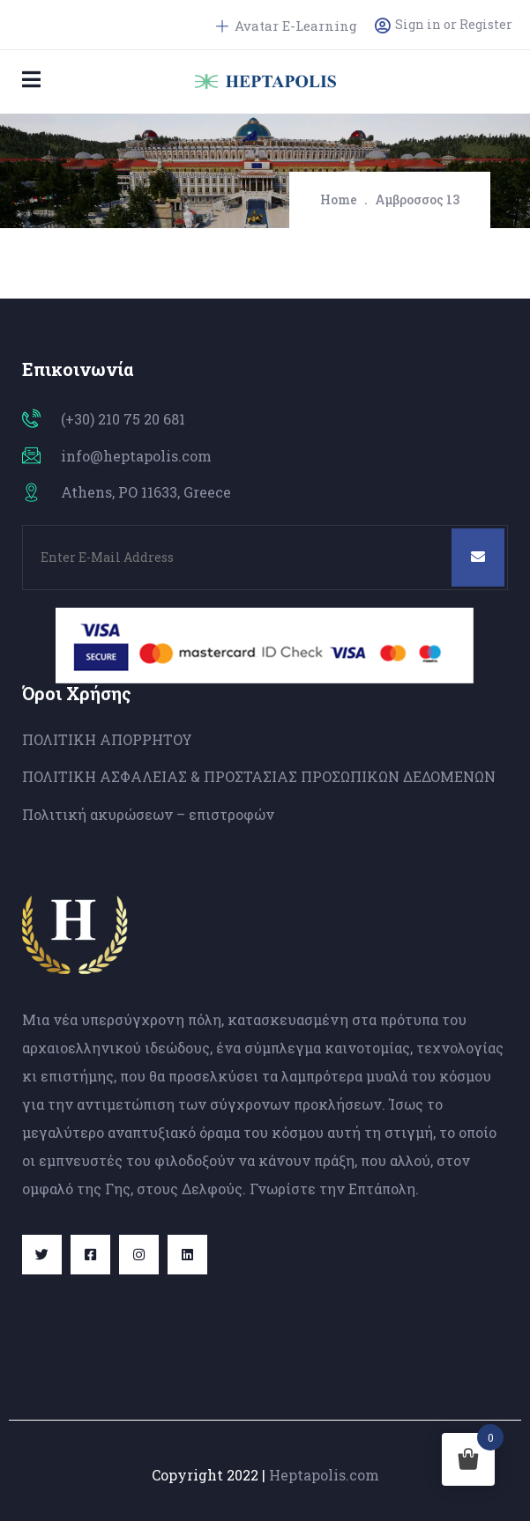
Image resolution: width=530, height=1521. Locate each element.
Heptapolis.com (324, 1475)
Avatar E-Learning (286, 25)
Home (338, 199)
